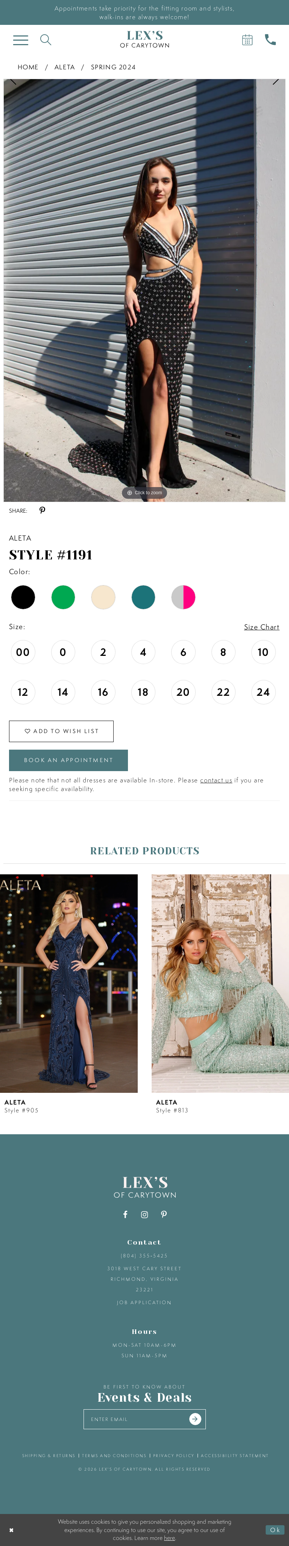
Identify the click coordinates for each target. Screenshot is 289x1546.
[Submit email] (195, 1419)
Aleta (65, 67)
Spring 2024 (113, 67)
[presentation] (69, 983)
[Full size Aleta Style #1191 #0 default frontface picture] (144, 290)
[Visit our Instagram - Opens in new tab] (145, 1215)
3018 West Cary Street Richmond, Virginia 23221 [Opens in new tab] (144, 1279)
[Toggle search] (45, 39)
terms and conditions (114, 1455)
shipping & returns (49, 1455)
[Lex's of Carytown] (144, 39)
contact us (216, 780)
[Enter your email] (145, 1419)
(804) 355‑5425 (144, 1256)
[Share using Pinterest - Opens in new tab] (42, 511)
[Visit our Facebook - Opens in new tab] (125, 1215)
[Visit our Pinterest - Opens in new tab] (164, 1215)
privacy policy (174, 1455)
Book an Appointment (69, 760)
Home (28, 67)
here (169, 1538)
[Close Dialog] (12, 1530)
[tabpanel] (144, 290)
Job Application (144, 1302)
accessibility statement (235, 1455)
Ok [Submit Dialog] (275, 1530)
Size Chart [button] (262, 627)
